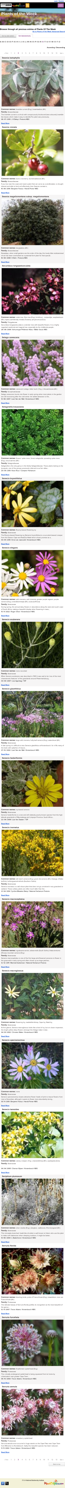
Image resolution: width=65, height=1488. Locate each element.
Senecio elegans (10, 548)
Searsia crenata (9, 127)
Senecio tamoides (10, 1109)
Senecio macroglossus (12, 970)
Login (56, 1)
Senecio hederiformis (12, 758)
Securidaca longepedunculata (16, 266)
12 (52, 53)
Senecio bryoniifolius (12, 478)
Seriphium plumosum (12, 1176)
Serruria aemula (9, 1386)
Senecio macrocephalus (13, 899)
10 (44, 53)
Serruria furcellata (10, 1317)
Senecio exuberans (11, 619)
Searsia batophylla (11, 58)
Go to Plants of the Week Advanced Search (48, 32)
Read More (5, 123)
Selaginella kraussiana (13, 407)
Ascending (51, 48)
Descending (60, 48)
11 (48, 53)
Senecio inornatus (10, 827)
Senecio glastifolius (11, 689)
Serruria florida (9, 1246)
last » (62, 53)
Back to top (56, 1464)
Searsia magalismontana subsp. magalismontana (25, 196)
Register (61, 1)
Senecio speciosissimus (13, 1040)
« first (6, 53)
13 (56, 53)
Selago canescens (10, 337)
